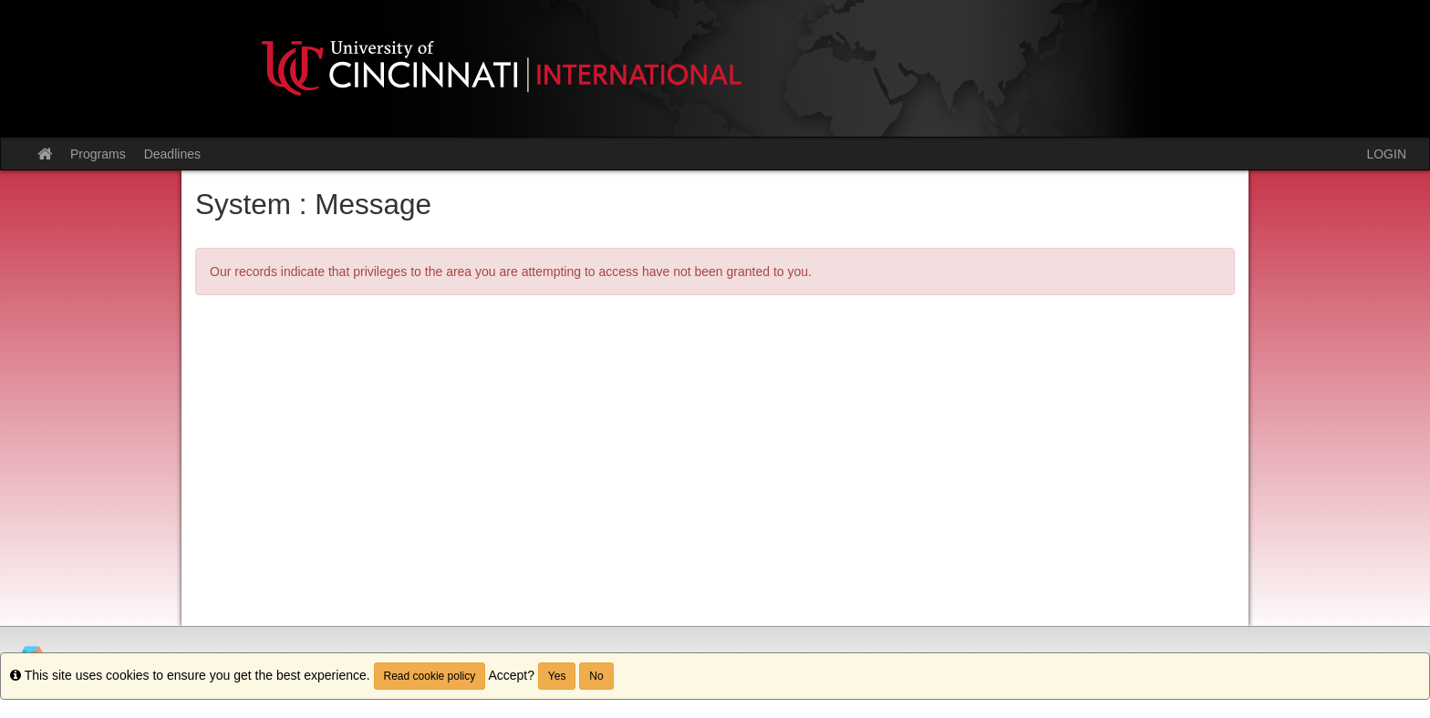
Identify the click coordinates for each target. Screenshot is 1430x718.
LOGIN (1386, 154)
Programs (98, 154)
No (596, 676)
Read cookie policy (430, 676)
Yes (557, 676)
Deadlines (172, 154)
